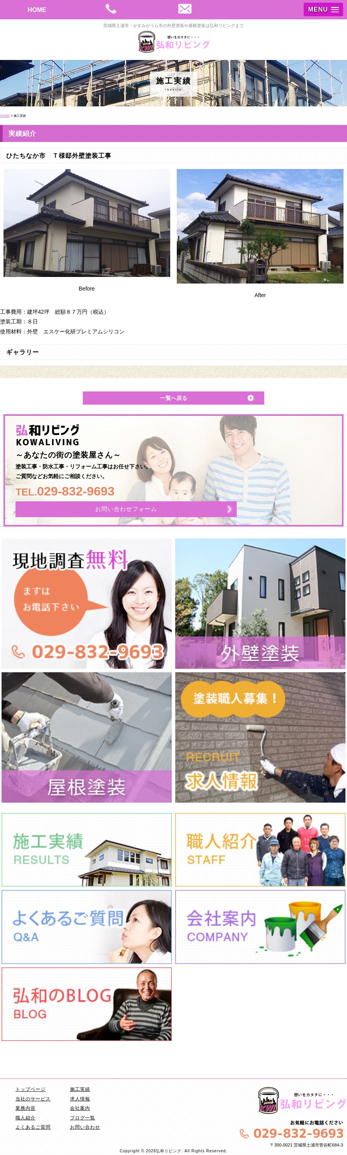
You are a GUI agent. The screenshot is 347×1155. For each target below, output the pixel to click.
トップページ (30, 1089)
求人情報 (80, 1099)
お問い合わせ (85, 1127)
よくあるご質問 (33, 1127)
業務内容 (25, 1108)
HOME (37, 9)
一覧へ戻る (173, 398)
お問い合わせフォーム (126, 509)
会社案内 (80, 1108)
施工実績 (80, 1089)
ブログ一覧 (82, 1118)
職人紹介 (25, 1118)
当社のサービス (33, 1099)
